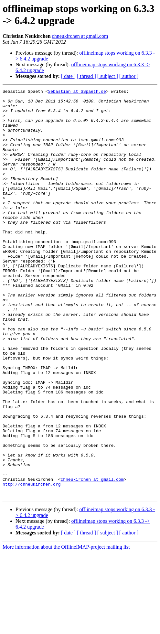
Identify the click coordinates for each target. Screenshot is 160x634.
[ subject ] (107, 76)
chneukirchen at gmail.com (80, 36)
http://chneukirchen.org (31, 563)
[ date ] (68, 76)
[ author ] (129, 76)
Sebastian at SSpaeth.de (77, 92)
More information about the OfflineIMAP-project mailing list (66, 628)
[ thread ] (86, 76)
